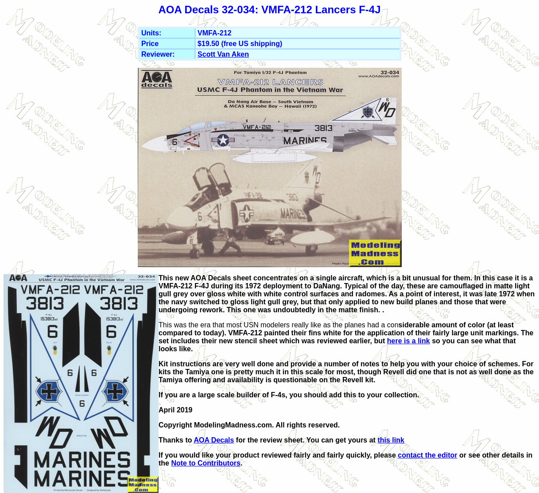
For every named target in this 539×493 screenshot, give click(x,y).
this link (390, 440)
